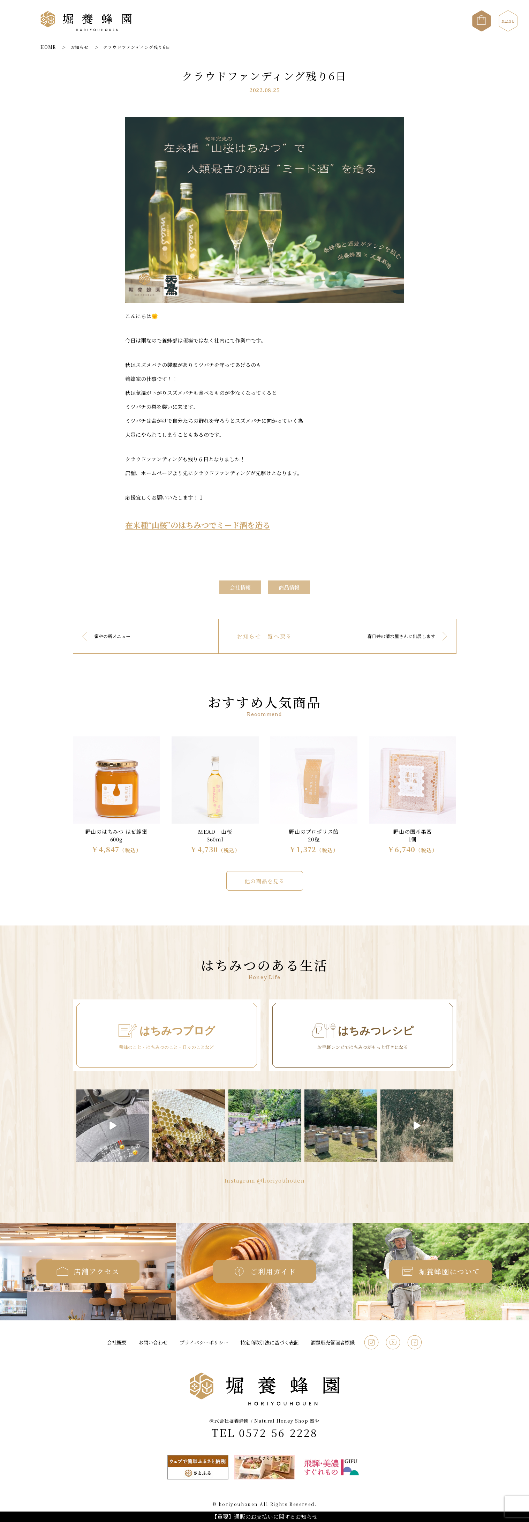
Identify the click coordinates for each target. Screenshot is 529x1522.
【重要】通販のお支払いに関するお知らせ (265, 1517)
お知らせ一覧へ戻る (264, 636)
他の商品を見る (264, 881)
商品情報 (289, 587)
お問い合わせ (153, 1342)
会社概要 (117, 1342)
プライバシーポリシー (204, 1342)
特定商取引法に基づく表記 (269, 1342)
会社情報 (240, 587)
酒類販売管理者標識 (333, 1342)
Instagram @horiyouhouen (264, 1180)
